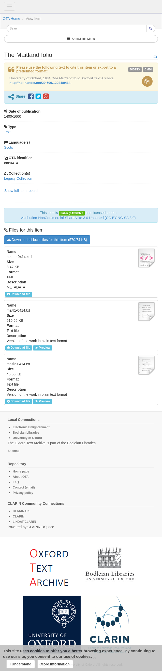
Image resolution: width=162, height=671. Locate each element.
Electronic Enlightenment (31, 427)
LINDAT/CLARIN (24, 522)
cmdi (148, 69)
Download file (18, 294)
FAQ (16, 482)
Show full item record (21, 191)
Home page (21, 471)
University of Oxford (27, 438)
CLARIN (18, 516)
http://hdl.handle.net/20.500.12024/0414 (39, 83)
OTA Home (11, 19)
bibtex (135, 69)
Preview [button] (42, 347)
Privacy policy (23, 493)
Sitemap (14, 451)
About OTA (20, 477)
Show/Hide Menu (81, 39)
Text (7, 132)
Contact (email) (24, 487)
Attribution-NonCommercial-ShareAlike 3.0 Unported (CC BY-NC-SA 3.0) (78, 218)
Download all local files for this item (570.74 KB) (47, 240)
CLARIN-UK (21, 511)
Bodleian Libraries (26, 432)
